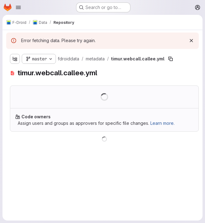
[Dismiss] (191, 40)
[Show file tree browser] (15, 59)
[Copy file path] (170, 59)
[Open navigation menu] (18, 7)
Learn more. (162, 123)
